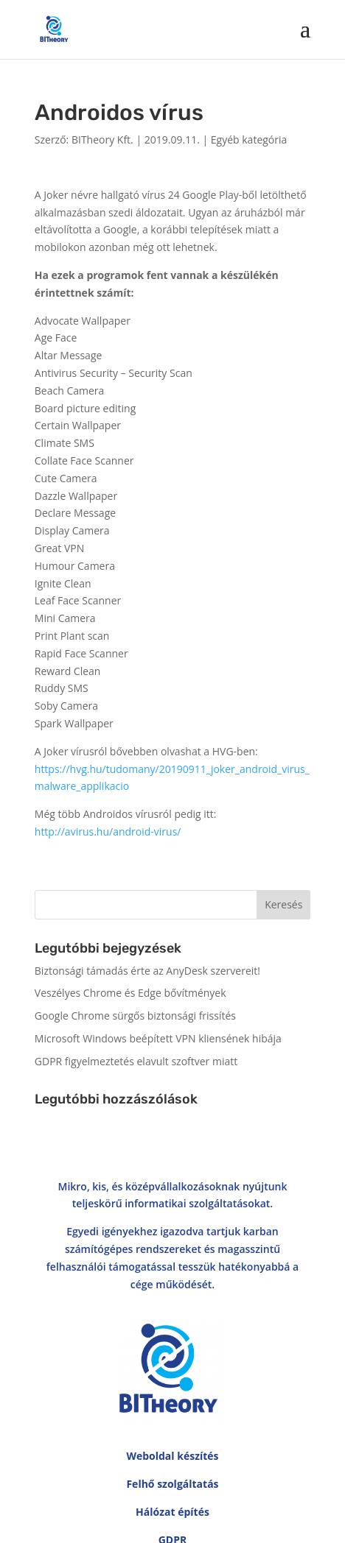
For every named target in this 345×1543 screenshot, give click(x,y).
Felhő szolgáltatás (172, 1377)
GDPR (172, 1433)
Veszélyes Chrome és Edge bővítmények (130, 993)
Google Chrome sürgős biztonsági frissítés (135, 1016)
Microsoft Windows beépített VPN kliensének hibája (158, 1038)
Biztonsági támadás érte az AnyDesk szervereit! (147, 971)
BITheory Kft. (102, 139)
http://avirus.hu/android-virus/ (108, 831)
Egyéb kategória (249, 139)
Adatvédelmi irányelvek (172, 1534)
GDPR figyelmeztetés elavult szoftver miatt (136, 1061)
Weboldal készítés (172, 1349)
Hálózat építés (172, 1405)
